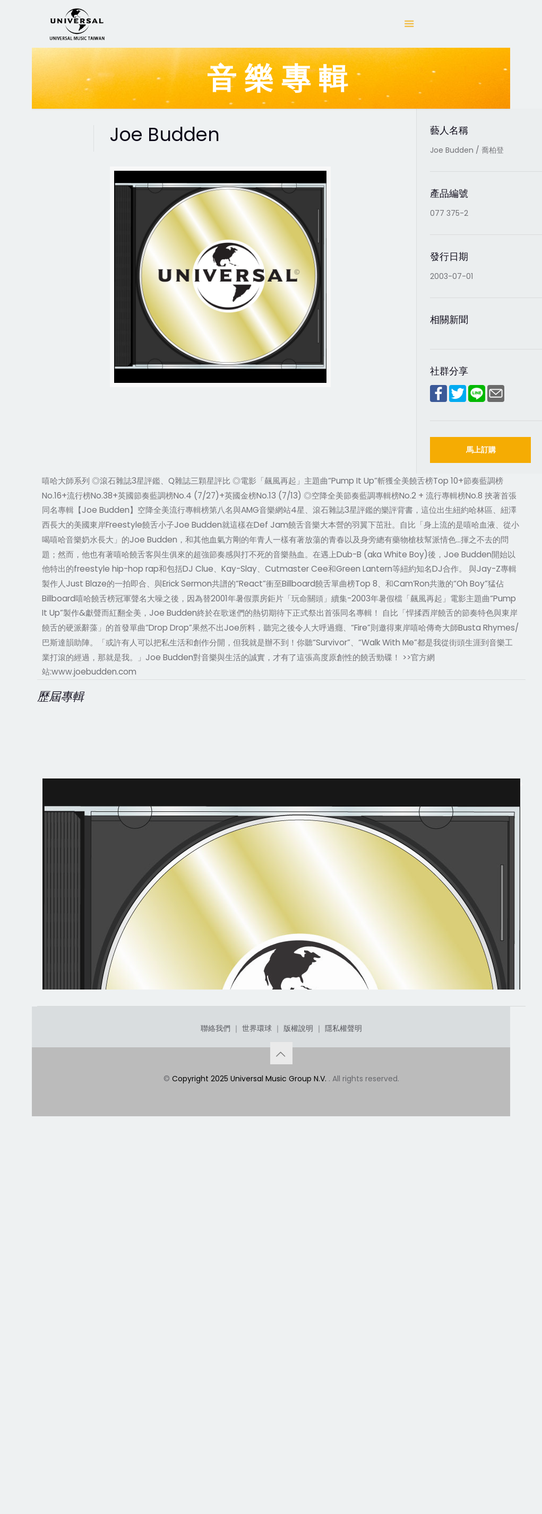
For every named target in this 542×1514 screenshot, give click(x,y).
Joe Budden (79, 1282)
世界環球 (257, 1394)
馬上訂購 (481, 449)
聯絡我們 (215, 1394)
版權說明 (298, 1394)
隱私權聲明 (343, 1394)
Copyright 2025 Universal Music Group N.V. (250, 1444)
